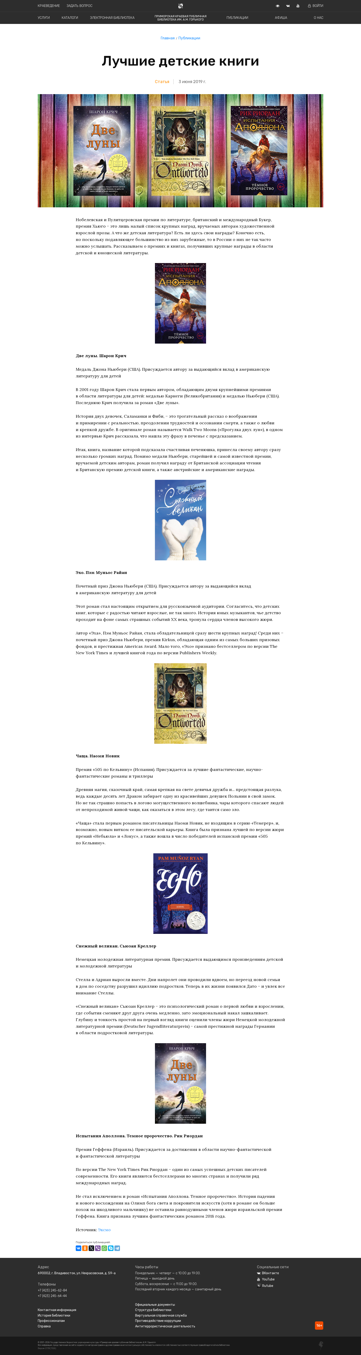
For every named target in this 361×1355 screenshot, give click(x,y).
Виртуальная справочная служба (161, 1315)
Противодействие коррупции (158, 1321)
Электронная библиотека (112, 18)
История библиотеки (54, 1315)
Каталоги (70, 18)
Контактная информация (57, 1310)
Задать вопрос (79, 6)
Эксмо (104, 1229)
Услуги (44, 18)
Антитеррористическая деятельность (165, 1326)
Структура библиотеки (153, 1310)
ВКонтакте (268, 1273)
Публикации (237, 18)
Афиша (281, 18)
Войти (315, 6)
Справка (44, 1326)
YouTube (266, 1279)
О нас (318, 18)
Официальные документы (155, 1305)
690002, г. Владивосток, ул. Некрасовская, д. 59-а (77, 1273)
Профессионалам (51, 1321)
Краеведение (49, 6)
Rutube (265, 1286)
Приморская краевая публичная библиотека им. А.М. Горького (181, 17)
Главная (168, 38)
